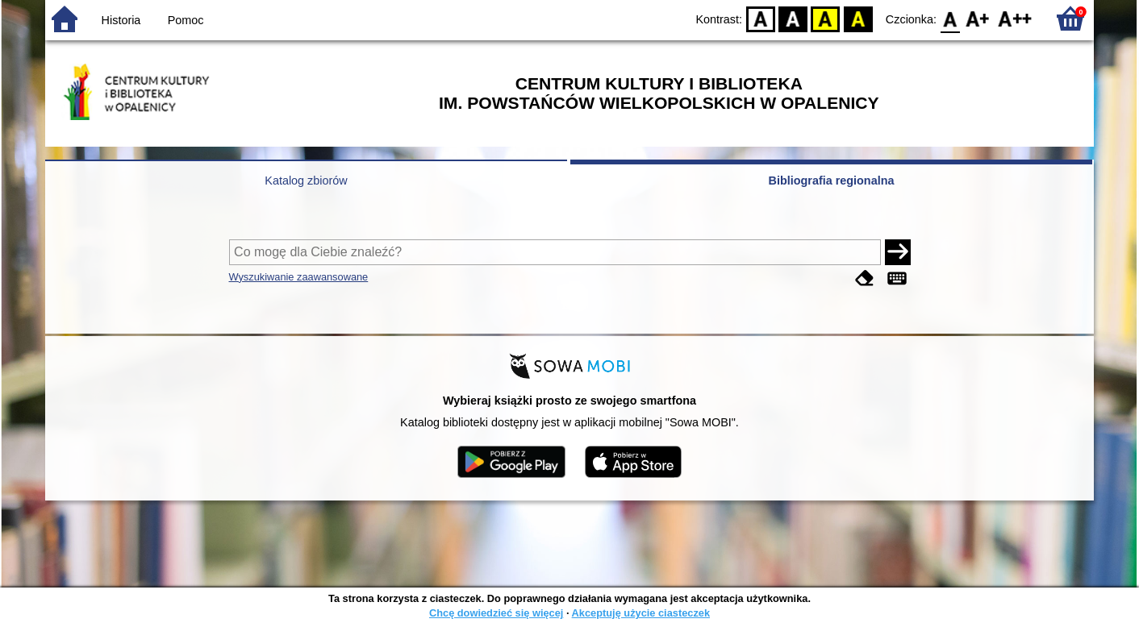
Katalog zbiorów (306, 180)
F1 (978, 18)
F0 (950, 18)
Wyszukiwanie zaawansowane (299, 277)
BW (792, 18)
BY (857, 18)
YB (825, 18)
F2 (1015, 18)
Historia (121, 20)
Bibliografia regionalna (832, 180)
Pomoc (186, 20)
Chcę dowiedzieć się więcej (496, 613)
